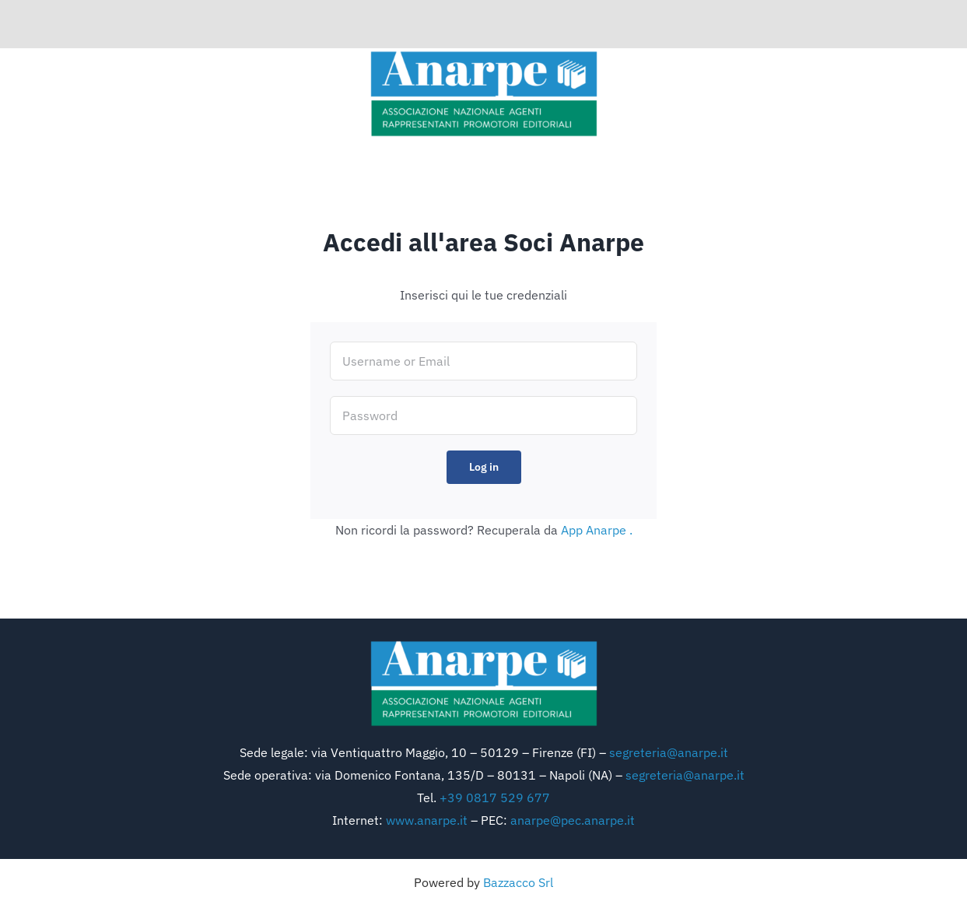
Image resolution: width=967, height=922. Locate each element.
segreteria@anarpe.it (668, 752)
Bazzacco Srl (518, 882)
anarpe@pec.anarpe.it (572, 820)
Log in (484, 467)
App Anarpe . (596, 530)
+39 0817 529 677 (495, 797)
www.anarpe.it (427, 820)
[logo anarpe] (484, 54)
